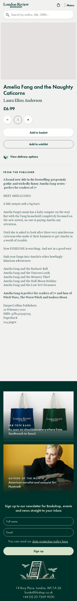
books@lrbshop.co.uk (39, 592)
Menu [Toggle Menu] (69, 5)
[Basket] (58, 5)
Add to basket (38, 132)
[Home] (16, 4)
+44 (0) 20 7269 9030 (38, 597)
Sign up (38, 551)
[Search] (38, 15)
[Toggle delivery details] (38, 157)
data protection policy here (50, 541)
